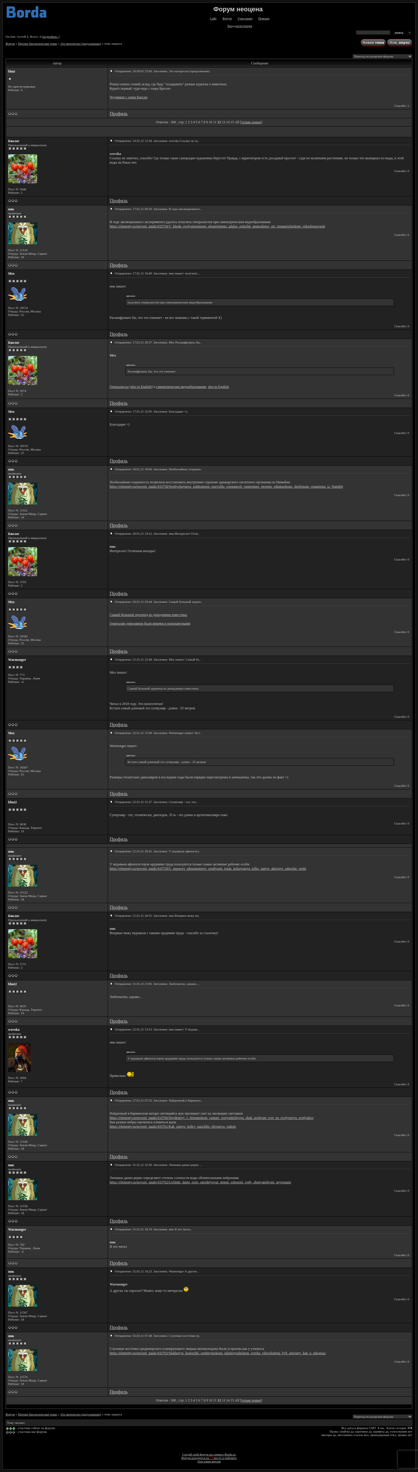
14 (228, 122)
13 (223, 122)
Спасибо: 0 (401, 171)
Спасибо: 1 (401, 105)
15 (232, 122)
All (237, 122)
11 (215, 122)
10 (210, 122)
